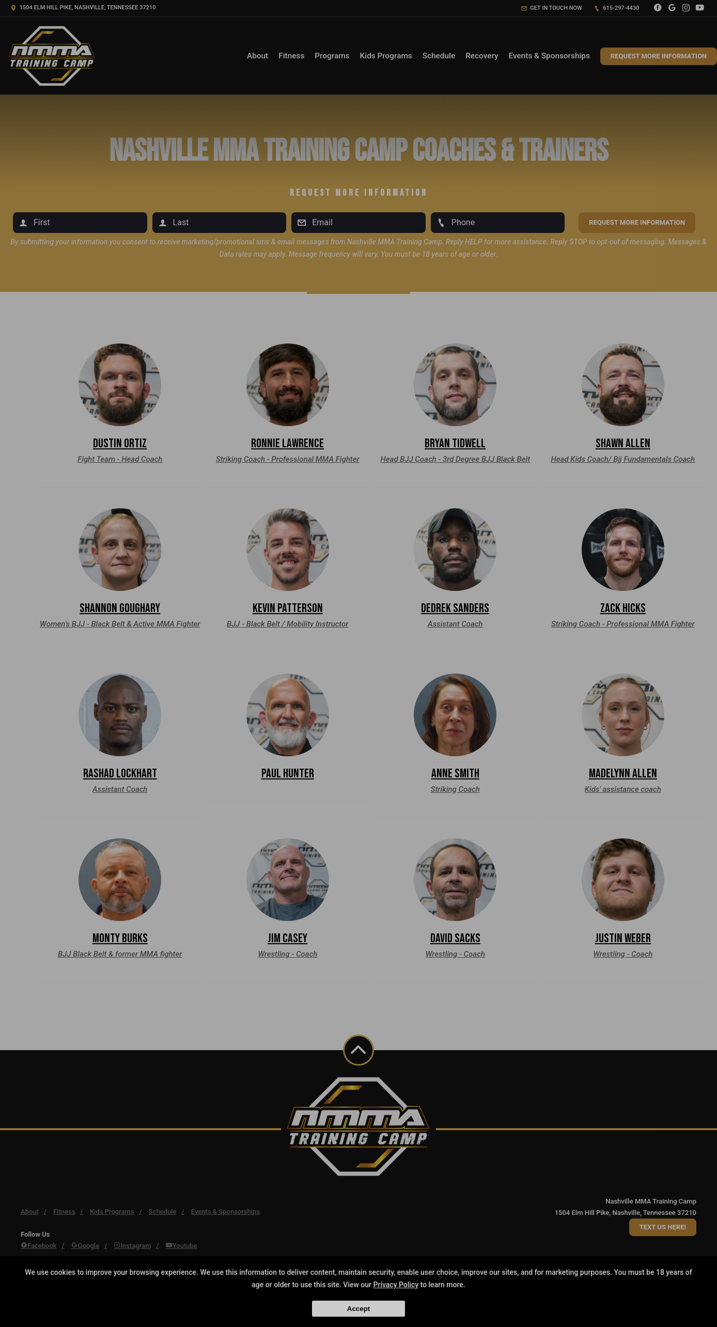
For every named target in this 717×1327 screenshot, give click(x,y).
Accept (358, 1309)
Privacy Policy (396, 1285)
